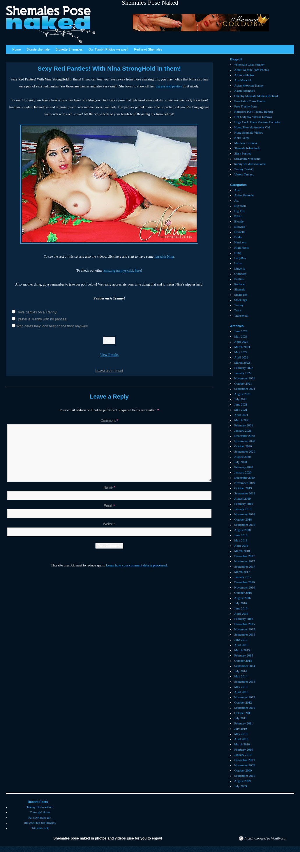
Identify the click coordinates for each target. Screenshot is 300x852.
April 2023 (241, 341)
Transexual (241, 315)
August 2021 (242, 394)
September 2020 (244, 451)
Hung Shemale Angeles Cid (252, 127)
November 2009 (244, 765)
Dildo (237, 237)
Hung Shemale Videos (248, 132)
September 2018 (244, 524)
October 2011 (243, 713)
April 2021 (241, 415)
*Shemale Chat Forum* (249, 64)
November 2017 (244, 561)
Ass (236, 200)
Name (109, 487)
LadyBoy (240, 258)
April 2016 (241, 613)
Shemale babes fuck (247, 148)
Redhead (239, 284)
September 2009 (244, 775)
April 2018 (241, 545)
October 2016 (243, 592)
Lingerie (239, 268)
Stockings (240, 300)
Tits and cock (40, 828)
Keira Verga (241, 137)
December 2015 (244, 624)
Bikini (238, 216)
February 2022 (243, 368)
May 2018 (240, 540)
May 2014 (240, 676)
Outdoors (240, 273)
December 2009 (244, 760)
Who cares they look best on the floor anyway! (52, 326)
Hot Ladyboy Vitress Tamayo (253, 117)
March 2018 (242, 551)
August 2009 (242, 781)
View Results (109, 355)
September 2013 (244, 681)
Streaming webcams (247, 158)
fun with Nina (164, 256)
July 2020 (240, 462)
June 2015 (240, 639)
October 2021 (243, 383)
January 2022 (242, 373)
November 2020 (244, 441)
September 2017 (244, 566)
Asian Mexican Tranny (249, 85)
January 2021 (242, 430)
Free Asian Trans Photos (249, 101)
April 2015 (241, 645)
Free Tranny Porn (245, 106)
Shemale (239, 289)
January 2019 (242, 509)
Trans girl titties (40, 812)
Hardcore (240, 242)
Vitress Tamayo (244, 174)
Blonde (238, 221)
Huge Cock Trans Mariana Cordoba (257, 122)
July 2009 (240, 786)
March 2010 (242, 744)
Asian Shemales (244, 90)
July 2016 (240, 603)
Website (109, 524)
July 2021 (240, 399)
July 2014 (240, 671)
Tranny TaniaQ (243, 169)
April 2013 (241, 692)
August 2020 (242, 456)
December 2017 (244, 556)
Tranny (238, 305)
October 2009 (243, 770)
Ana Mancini (242, 80)
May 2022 (240, 352)
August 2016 (242, 598)
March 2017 (242, 571)
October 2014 (243, 660)
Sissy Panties (242, 153)
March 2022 (242, 362)
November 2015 (244, 629)
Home (16, 49)
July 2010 (240, 728)
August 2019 (242, 498)
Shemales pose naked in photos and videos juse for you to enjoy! (107, 838)
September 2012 (244, 707)
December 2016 (244, 582)
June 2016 (240, 608)
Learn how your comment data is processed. (137, 565)
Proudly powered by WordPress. (265, 838)
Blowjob (239, 226)
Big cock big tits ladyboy (40, 822)
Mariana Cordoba (245, 143)
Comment (109, 421)
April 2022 (241, 357)
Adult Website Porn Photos (251, 69)
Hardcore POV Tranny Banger (253, 111)
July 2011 (240, 718)
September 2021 (244, 388)
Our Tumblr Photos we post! (108, 49)
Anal (237, 190)
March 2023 (242, 347)
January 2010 (242, 754)
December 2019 (244, 477)
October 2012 (243, 702)
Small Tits (240, 294)
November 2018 (244, 514)
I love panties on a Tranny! (36, 312)
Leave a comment (109, 371)
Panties (238, 279)
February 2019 (243, 503)
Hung (237, 252)
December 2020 (244, 435)
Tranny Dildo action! (40, 807)
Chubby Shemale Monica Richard (256, 96)
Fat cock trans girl (40, 817)
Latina (238, 263)
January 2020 (242, 472)
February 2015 (243, 655)
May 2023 (240, 336)
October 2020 (243, 446)
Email (109, 506)
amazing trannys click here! (122, 270)
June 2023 (240, 331)
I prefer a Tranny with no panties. (41, 319)
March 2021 (242, 420)
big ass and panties (169, 86)
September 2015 (244, 634)
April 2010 (241, 739)
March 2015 (242, 650)
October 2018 (243, 519)
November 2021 (244, 378)
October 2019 (243, 488)
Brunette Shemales (69, 49)
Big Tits (239, 211)
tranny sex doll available (250, 164)
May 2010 (240, 734)
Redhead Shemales (148, 49)
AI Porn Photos (244, 75)
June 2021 (240, 404)
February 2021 (243, 425)
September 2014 (244, 666)
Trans (237, 310)
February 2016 (243, 618)
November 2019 (244, 483)
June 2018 (240, 535)
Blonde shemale (38, 49)
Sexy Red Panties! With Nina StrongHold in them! (109, 68)
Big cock (240, 205)
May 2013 (240, 686)
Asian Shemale (243, 195)
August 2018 (242, 530)
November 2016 (244, 587)
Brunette (239, 232)
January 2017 (242, 577)
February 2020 (243, 467)
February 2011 (243, 723)
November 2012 (244, 697)
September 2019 (244, 493)
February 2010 (243, 749)
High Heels (241, 247)
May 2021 (240, 409)
